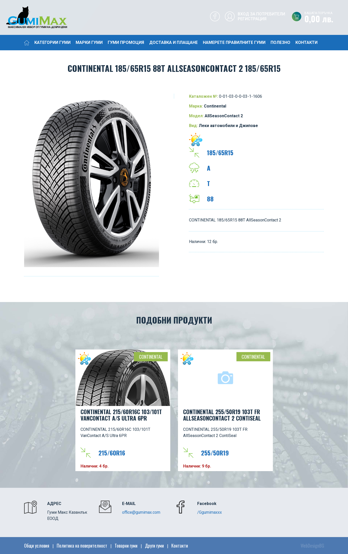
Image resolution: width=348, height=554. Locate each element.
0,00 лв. (326, 18)
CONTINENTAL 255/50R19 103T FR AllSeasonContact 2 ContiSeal (222, 414)
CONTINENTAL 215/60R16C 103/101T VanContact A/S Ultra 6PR (121, 414)
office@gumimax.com (141, 512)
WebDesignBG (312, 545)
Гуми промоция (126, 42)
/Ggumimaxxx (209, 512)
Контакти (306, 42)
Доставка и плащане (173, 42)
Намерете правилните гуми (234, 42)
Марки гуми (89, 42)
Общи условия (36, 545)
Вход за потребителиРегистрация (261, 16)
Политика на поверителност (82, 545)
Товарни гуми (126, 545)
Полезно (280, 42)
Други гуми (154, 545)
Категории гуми (52, 42)
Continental (151, 356)
